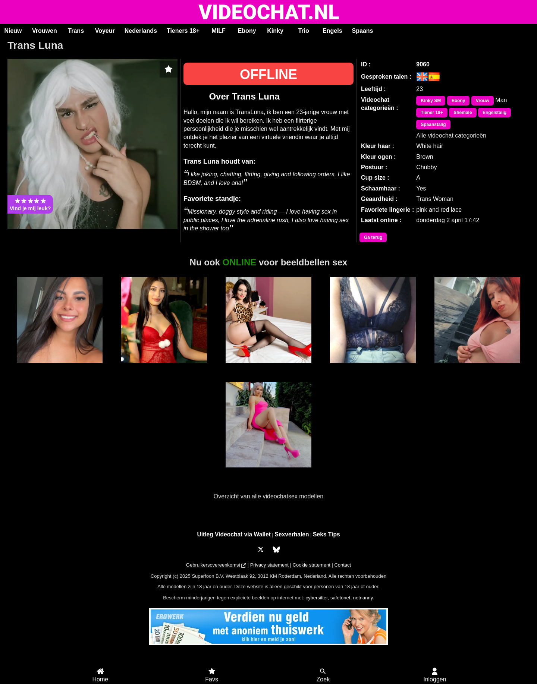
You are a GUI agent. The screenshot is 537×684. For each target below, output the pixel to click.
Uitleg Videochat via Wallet (234, 534)
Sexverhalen (292, 534)
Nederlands (141, 31)
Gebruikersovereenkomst (213, 565)
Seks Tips (326, 534)
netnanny (363, 598)
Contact (342, 565)
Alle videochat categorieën (451, 135)
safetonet (340, 598)
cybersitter (316, 598)
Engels (332, 31)
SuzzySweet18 (268, 471)
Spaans (362, 31)
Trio (303, 31)
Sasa (477, 367)
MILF (218, 31)
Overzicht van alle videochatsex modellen (268, 496)
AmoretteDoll (268, 367)
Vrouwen (44, 31)
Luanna (59, 367)
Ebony (247, 31)
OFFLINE (268, 74)
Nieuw (13, 31)
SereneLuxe (164, 367)
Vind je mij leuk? (30, 204)
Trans (76, 31)
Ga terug (373, 237)
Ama (373, 367)
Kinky (275, 31)
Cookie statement (311, 565)
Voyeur (105, 31)
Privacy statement (269, 565)
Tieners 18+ (183, 31)
